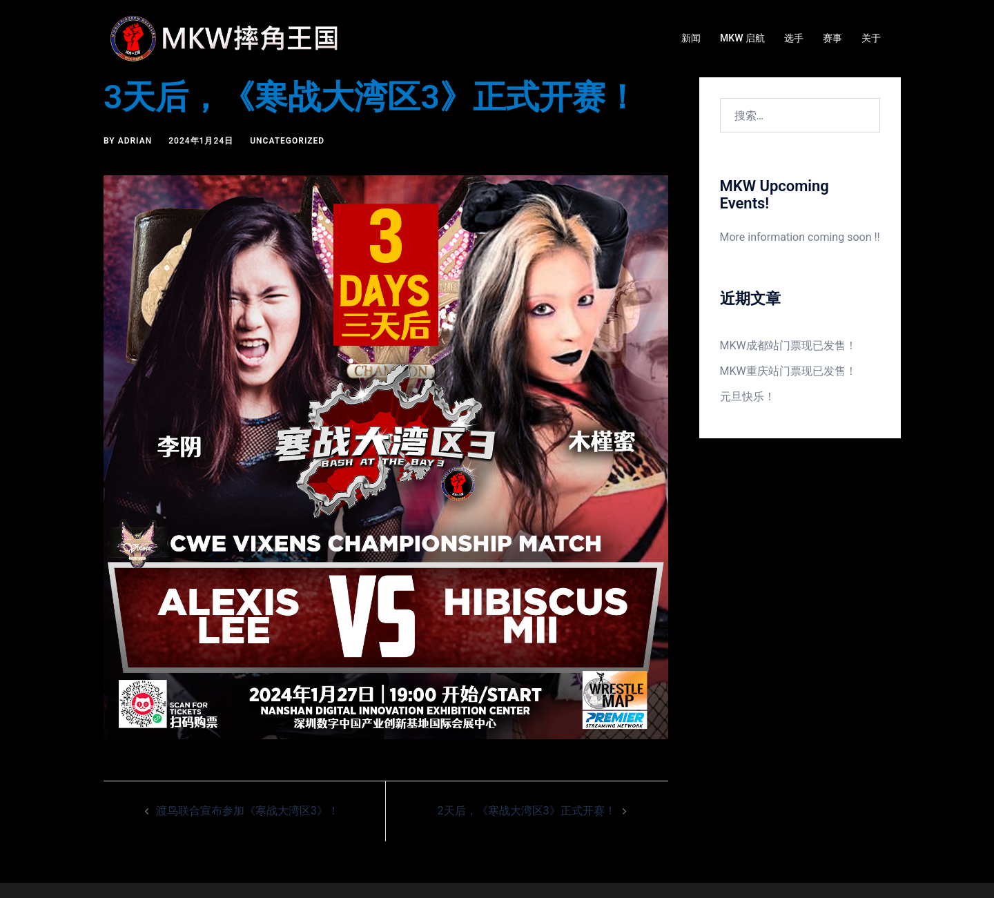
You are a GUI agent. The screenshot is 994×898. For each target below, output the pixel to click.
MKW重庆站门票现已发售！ (788, 371)
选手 (793, 37)
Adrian (135, 141)
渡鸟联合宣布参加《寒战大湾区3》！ (247, 810)
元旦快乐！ (747, 396)
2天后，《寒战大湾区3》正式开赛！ (527, 810)
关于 (871, 37)
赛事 (832, 37)
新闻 (691, 37)
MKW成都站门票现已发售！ (788, 345)
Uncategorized (287, 141)
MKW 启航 (742, 37)
